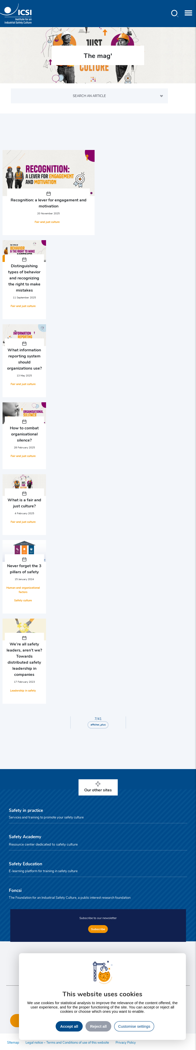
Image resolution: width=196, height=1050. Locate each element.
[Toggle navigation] (188, 14)
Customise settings (134, 1026)
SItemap (13, 1042)
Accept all (69, 1026)
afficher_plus (98, 724)
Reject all (98, 1026)
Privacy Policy (126, 1042)
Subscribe (98, 929)
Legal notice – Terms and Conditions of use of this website (67, 1042)
